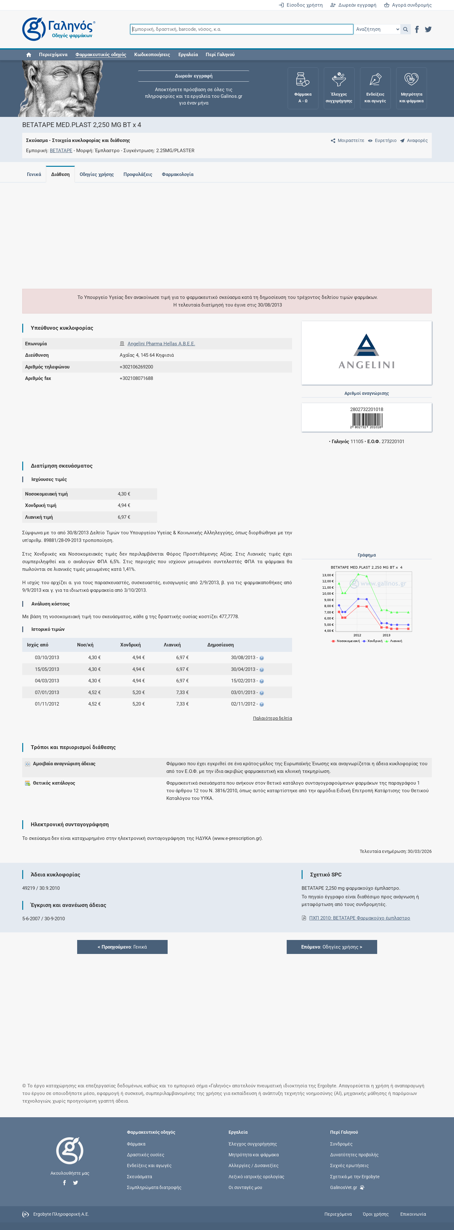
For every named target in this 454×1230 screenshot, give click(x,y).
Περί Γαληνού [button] (220, 54)
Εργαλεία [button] (188, 54)
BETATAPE (61, 150)
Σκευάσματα (139, 1176)
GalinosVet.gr (347, 1187)
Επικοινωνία (413, 1214)
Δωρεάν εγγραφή (353, 5)
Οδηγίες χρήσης (99, 174)
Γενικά (34, 174)
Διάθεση (61, 174)
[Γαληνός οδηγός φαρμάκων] (57, 29)
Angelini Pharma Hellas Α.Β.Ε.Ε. (161, 344)
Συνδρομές (341, 1143)
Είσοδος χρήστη (300, 5)
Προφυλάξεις (141, 174)
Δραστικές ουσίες (145, 1154)
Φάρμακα (136, 1143)
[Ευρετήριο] (381, 140)
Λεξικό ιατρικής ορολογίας (256, 1176)
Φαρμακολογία (182, 174)
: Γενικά (122, 947)
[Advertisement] (198, 231)
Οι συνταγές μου (245, 1187)
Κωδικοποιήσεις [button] (152, 54)
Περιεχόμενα (53, 54)
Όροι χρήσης (376, 1214)
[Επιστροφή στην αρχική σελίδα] (69, 1157)
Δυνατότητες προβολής (354, 1154)
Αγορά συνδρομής (408, 5)
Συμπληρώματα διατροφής (154, 1187)
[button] (405, 29)
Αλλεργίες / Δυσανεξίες (254, 1165)
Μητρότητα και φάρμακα (254, 1154)
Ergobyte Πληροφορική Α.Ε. (61, 1213)
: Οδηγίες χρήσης (331, 947)
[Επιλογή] (377, 29)
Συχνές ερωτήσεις (349, 1165)
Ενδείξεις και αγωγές (149, 1165)
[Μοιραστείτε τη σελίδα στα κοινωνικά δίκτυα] (346, 140)
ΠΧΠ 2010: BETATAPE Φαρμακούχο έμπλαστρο (359, 918)
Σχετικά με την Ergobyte (354, 1176)
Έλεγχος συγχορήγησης (253, 1143)
